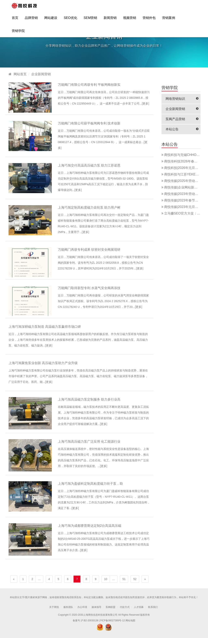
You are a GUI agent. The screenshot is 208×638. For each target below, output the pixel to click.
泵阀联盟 (110, 607)
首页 (15, 19)
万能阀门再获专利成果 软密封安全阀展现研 (89, 249)
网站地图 (130, 620)
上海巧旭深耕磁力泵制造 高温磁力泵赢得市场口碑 (45, 326)
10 (105, 579)
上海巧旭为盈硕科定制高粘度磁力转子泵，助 (90, 483)
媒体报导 (96, 607)
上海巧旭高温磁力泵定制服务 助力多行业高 (89, 399)
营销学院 (18, 32)
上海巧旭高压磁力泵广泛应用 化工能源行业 (89, 441)
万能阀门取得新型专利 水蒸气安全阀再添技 (89, 288)
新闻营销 (110, 19)
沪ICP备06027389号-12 (112, 620)
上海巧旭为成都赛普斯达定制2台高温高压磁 (89, 525)
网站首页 (20, 74)
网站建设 (50, 19)
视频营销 (129, 19)
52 (134, 579)
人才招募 (139, 607)
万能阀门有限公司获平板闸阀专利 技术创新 (89, 123)
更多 (145, 103)
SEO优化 (70, 19)
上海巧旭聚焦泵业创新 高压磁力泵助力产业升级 (43, 363)
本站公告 (182, 129)
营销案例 (168, 19)
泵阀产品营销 (182, 119)
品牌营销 (31, 19)
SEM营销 (90, 19)
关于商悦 (54, 607)
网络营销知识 (182, 98)
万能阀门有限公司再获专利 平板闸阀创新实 (89, 84)
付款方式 (125, 607)
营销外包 (149, 19)
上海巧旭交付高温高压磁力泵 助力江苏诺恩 (89, 165)
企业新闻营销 (41, 74)
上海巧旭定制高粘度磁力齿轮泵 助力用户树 (89, 207)
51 (124, 579)
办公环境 (82, 607)
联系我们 (153, 607)
